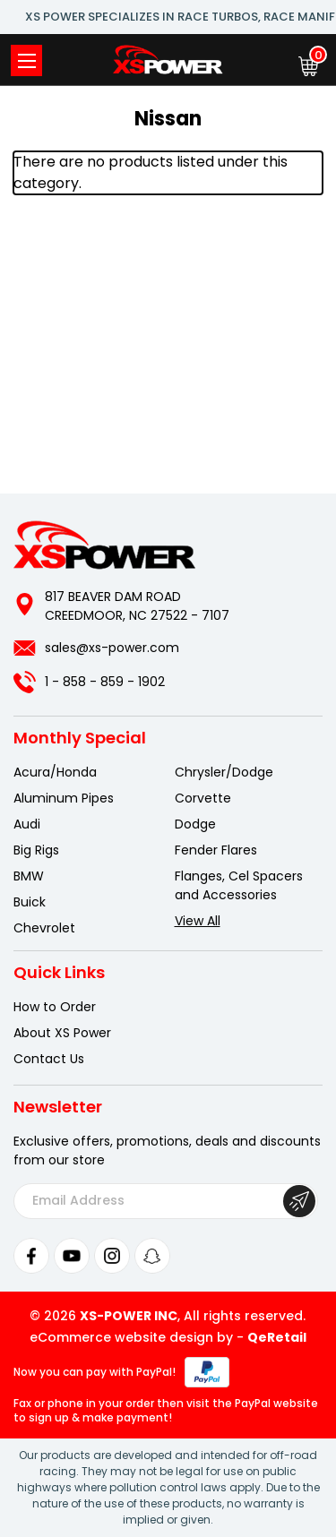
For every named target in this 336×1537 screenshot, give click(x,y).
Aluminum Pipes (63, 798)
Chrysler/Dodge (224, 772)
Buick (29, 902)
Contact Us (48, 1059)
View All (197, 921)
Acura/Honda (55, 772)
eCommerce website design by (131, 1337)
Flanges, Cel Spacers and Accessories (239, 885)
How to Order (54, 1007)
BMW (28, 876)
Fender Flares (216, 850)
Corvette (203, 798)
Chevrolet (44, 928)
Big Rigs (36, 850)
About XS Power (62, 1033)
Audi (26, 824)
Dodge (195, 824)
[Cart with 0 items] (308, 66)
